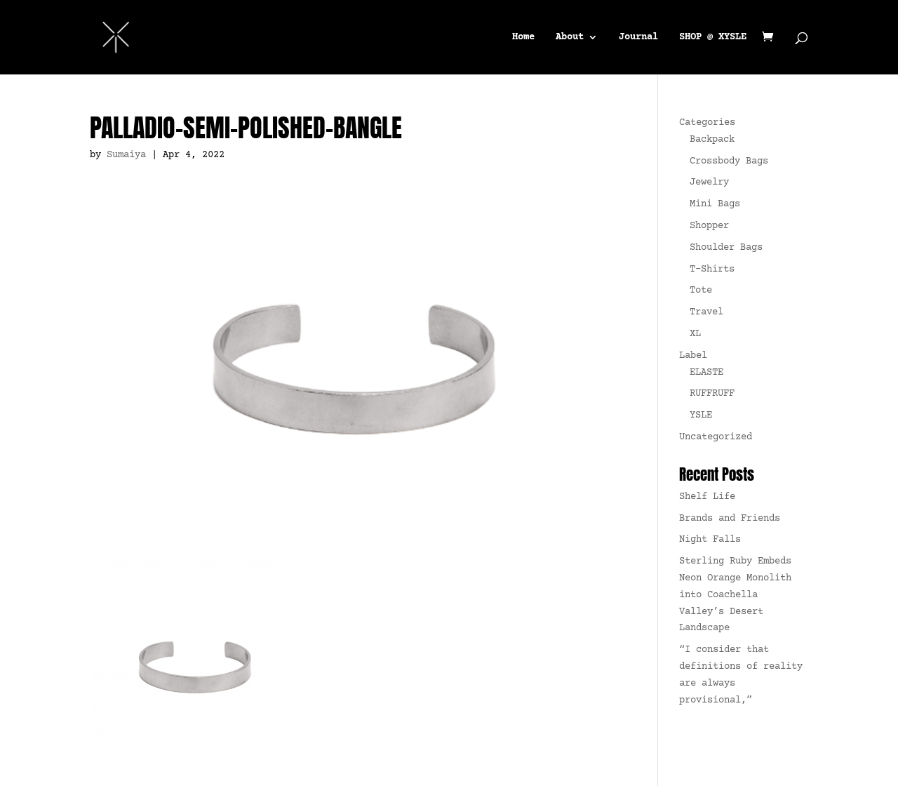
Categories (707, 122)
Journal (638, 37)
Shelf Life (707, 496)
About (570, 37)
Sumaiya (126, 155)
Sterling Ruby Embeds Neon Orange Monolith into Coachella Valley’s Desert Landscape (735, 595)
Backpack (712, 139)
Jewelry (709, 182)
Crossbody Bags (729, 161)
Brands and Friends (729, 518)
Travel (706, 312)
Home (523, 37)
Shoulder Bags (726, 247)
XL (695, 334)
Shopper (709, 226)
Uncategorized (715, 437)
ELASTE (706, 372)
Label (693, 355)
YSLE (701, 415)
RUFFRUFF (712, 393)
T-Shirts (712, 269)
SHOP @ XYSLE (712, 37)
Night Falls (710, 539)
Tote (701, 290)
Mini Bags (715, 204)
